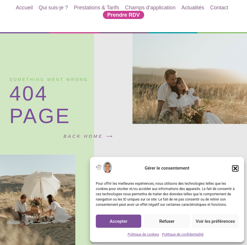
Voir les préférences (215, 221)
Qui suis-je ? (53, 8)
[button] (235, 168)
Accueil (24, 8)
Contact (219, 8)
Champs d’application (150, 8)
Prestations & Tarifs (96, 8)
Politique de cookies (143, 234)
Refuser (166, 221)
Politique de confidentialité (183, 234)
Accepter (118, 221)
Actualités (192, 8)
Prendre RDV (123, 15)
